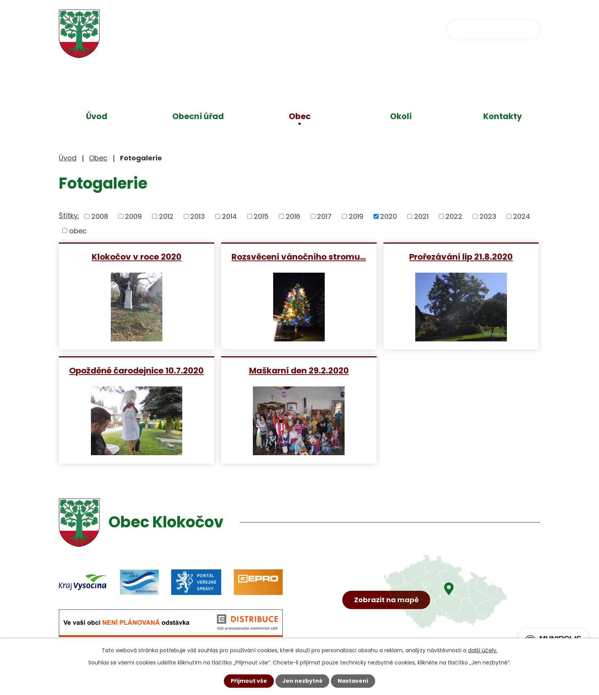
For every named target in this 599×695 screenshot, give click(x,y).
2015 (261, 216)
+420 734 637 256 (283, 29)
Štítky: (69, 215)
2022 (453, 216)
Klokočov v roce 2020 (136, 256)
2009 (133, 216)
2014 (229, 216)
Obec (300, 116)
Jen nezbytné (302, 681)
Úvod (96, 116)
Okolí (401, 116)
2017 (324, 216)
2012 (166, 216)
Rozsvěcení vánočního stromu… (299, 256)
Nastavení (353, 681)
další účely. (482, 650)
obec (78, 230)
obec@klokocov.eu (373, 29)
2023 (487, 216)
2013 (197, 216)
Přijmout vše (249, 681)
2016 (293, 216)
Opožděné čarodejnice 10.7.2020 (136, 370)
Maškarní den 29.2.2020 (299, 370)
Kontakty (502, 116)
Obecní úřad (198, 116)
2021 (421, 216)
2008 (99, 216)
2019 (356, 216)
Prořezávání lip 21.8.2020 (461, 256)
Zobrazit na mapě (386, 599)
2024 (521, 216)
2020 (388, 216)
